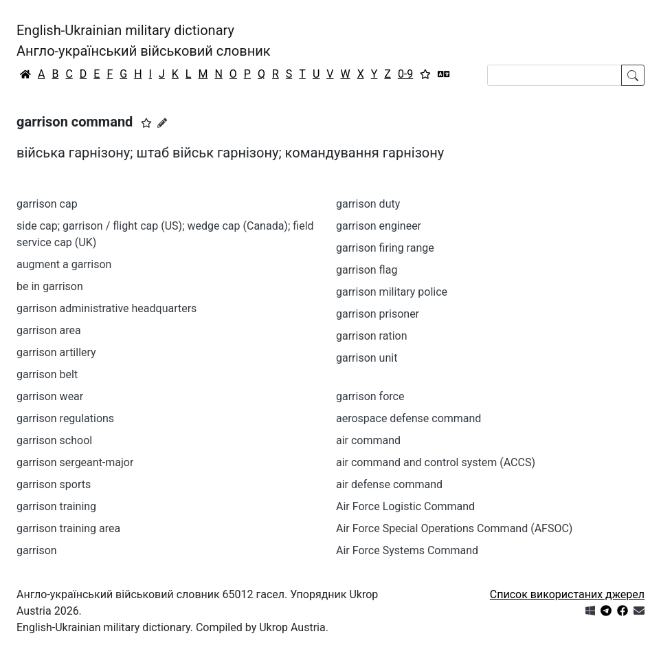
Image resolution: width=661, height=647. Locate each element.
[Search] (554, 75)
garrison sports (53, 484)
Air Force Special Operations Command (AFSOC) (454, 528)
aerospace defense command (408, 418)
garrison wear (49, 396)
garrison (36, 550)
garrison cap (47, 203)
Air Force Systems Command (407, 550)
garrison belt (47, 374)
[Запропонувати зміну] (162, 123)
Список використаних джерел (567, 594)
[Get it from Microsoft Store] (590, 610)
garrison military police (391, 291)
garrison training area (68, 528)
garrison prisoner (377, 313)
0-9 (405, 73)
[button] (146, 123)
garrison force (370, 396)
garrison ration (371, 335)
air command (368, 440)
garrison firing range (385, 247)
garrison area (48, 330)
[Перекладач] (443, 74)
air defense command (389, 484)
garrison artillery (56, 352)
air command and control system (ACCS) (435, 462)
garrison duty (368, 203)
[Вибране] (425, 74)
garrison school (54, 440)
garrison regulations (65, 418)
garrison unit (366, 357)
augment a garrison (63, 264)
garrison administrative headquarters (106, 308)
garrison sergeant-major (74, 462)
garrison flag (366, 269)
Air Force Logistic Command (405, 506)
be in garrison (49, 286)
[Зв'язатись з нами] (639, 610)
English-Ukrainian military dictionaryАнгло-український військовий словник (143, 40)
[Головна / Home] (25, 74)
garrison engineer (378, 225)
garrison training (56, 506)
